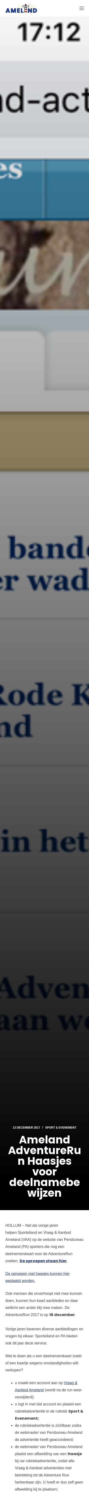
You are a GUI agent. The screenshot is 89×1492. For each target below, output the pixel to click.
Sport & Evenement (60, 1127)
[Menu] (82, 8)
